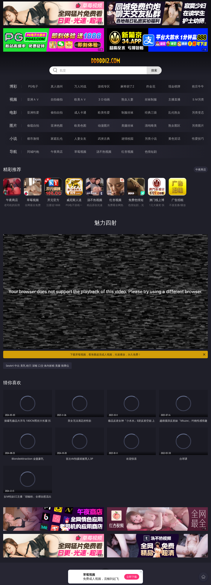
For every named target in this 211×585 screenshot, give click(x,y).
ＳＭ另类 (198, 99)
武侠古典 (104, 139)
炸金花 (150, 86)
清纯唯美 (151, 125)
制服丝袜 (127, 112)
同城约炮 (33, 152)
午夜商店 (57, 152)
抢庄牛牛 (198, 86)
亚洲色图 (57, 125)
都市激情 (33, 139)
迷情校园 (127, 139)
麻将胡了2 (127, 86)
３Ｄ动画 (104, 99)
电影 (13, 112)
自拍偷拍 (57, 99)
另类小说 (151, 139)
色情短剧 (151, 152)
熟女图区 (174, 125)
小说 (13, 138)
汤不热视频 (103, 152)
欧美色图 (80, 125)
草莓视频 (80, 152)
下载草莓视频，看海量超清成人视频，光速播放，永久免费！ (138, 354)
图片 (13, 125)
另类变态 (198, 112)
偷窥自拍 (33, 125)
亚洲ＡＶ (33, 99)
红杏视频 (127, 152)
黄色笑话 (174, 139)
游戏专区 (104, 86)
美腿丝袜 (127, 125)
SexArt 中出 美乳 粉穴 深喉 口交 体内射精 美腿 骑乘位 (37, 365)
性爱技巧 (198, 139)
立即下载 (131, 576)
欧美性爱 (104, 112)
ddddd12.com (105, 61)
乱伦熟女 (174, 112)
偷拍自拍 (57, 112)
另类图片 (198, 125)
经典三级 (151, 112)
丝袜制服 (151, 99)
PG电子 (33, 86)
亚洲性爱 (33, 112)
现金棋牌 (174, 86)
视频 (13, 99)
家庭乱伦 (57, 139)
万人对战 (80, 86)
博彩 (13, 86)
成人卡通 (80, 112)
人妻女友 (80, 139)
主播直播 (174, 99)
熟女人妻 (127, 99)
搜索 (154, 70)
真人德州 (57, 86)
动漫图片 (104, 125)
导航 (13, 151)
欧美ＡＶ (80, 99)
